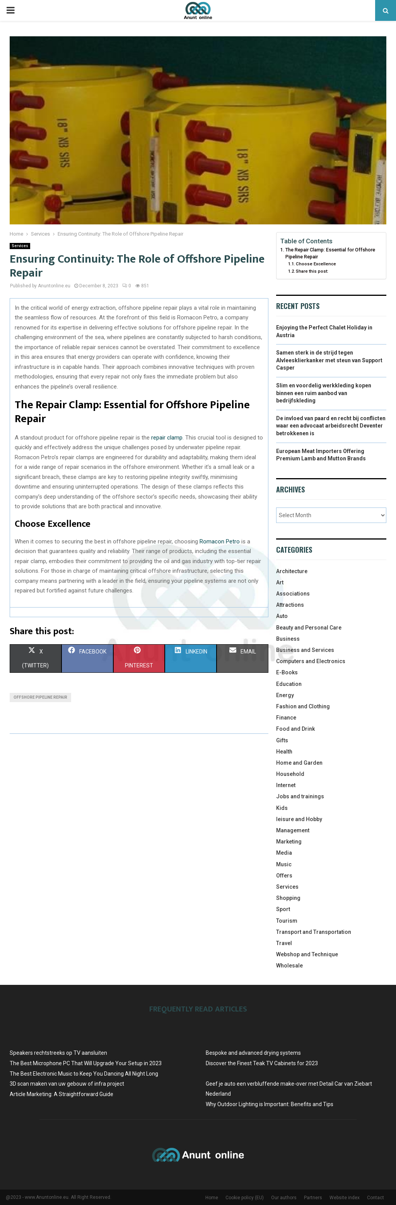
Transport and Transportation (313, 932)
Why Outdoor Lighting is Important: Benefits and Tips (269, 1104)
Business (288, 639)
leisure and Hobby (299, 819)
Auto (282, 616)
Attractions (290, 605)
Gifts (282, 740)
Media (284, 853)
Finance (286, 718)
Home (211, 1197)
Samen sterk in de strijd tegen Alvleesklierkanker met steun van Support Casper (329, 360)
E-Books (287, 672)
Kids (282, 808)
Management (292, 830)
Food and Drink (295, 729)
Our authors (284, 1197)
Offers (284, 875)
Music (284, 864)
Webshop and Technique (307, 954)
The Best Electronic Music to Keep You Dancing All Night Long (84, 1074)
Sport (283, 909)
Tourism (286, 921)
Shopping (288, 898)
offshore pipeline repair (40, 697)
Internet (285, 785)
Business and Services (305, 650)
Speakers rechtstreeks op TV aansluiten (58, 1053)
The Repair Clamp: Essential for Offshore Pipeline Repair (330, 253)
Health (284, 751)
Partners (313, 1197)
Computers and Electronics (310, 661)
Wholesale (289, 965)
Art (279, 582)
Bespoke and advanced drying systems (253, 1053)
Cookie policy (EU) (244, 1197)
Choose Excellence (316, 263)
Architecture (291, 571)
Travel (284, 943)
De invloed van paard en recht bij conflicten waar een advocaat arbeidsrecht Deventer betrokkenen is (331, 425)
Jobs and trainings (300, 796)
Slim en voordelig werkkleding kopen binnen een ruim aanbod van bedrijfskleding (323, 393)
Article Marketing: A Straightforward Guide (61, 1094)
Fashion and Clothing (303, 706)
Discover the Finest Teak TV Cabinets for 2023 (262, 1063)
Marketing (289, 841)
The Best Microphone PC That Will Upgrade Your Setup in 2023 (86, 1063)
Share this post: (312, 271)
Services (20, 246)
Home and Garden (299, 763)
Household (290, 774)
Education (289, 684)
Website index (344, 1197)
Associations (293, 594)
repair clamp (167, 437)
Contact (375, 1197)
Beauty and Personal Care (308, 628)
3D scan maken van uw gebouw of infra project (67, 1084)
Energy (285, 695)
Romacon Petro (220, 541)
